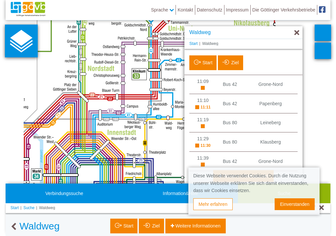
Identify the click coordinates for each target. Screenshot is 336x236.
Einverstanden (294, 204)
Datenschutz (209, 9)
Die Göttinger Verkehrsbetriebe (283, 9)
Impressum (237, 9)
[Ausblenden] (296, 33)
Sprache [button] (162, 9)
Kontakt (185, 9)
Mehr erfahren (213, 204)
